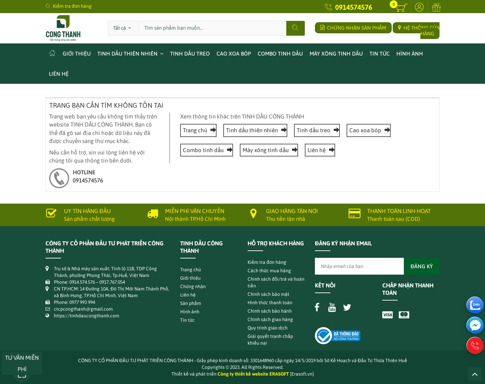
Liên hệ (59, 74)
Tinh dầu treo (190, 53)
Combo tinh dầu (280, 53)
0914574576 (353, 7)
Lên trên (475, 374)
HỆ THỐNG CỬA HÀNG (419, 30)
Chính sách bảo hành (270, 311)
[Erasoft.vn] (302, 374)
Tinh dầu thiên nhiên (127, 53)
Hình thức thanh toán (270, 302)
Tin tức (379, 53)
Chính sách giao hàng (270, 319)
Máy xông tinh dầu (336, 53)
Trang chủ (198, 130)
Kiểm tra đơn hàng (72, 6)
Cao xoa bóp (234, 53)
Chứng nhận (193, 286)
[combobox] (123, 26)
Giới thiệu (77, 53)
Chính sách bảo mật (268, 294)
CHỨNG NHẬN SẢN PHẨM (353, 28)
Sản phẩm (190, 303)
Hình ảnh (409, 53)
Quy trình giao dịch (268, 327)
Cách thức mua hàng (269, 270)
